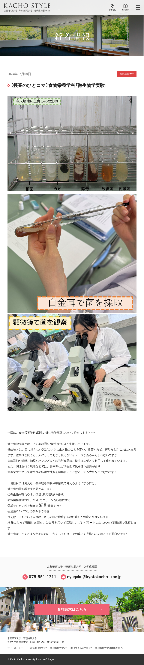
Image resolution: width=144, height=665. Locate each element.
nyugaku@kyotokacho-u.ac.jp (94, 576)
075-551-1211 (42, 576)
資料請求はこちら (72, 609)
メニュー (138, 7)
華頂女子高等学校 (79, 648)
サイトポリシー (15, 648)
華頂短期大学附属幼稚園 (107, 648)
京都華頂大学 (37, 648)
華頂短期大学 (57, 648)
